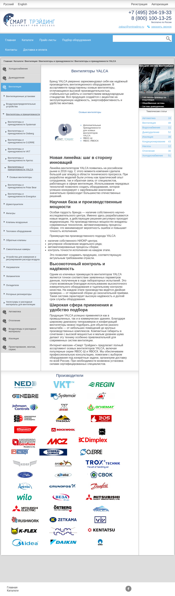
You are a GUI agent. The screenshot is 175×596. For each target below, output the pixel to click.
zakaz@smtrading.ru (131, 26)
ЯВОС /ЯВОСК (91, 140)
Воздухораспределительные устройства (21, 105)
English (22, 4)
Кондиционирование (156, 141)
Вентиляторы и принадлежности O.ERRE (21, 141)
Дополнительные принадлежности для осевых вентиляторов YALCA (92, 130)
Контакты (11, 49)
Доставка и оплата (35, 49)
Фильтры (10, 213)
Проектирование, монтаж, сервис (19, 348)
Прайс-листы (47, 40)
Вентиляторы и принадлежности (23, 114)
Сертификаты (93, 590)
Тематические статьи (122, 590)
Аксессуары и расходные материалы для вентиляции (20, 303)
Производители (119, 587)
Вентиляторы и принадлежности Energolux (22, 195)
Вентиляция (12, 87)
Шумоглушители (14, 204)
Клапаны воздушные (17, 222)
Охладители (12, 285)
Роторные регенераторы (18, 294)
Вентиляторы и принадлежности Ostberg (21, 132)
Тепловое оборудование (18, 231)
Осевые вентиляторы (21, 177)
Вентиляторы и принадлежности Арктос (20, 159)
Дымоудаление (14, 78)
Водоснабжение (156, 127)
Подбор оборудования (76, 40)
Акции (89, 587)
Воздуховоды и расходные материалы (19, 330)
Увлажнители (13, 276)
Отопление (11, 321)
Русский (8, 4)
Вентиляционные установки (20, 96)
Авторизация (159, 4)
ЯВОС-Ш (87, 138)
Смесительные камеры (18, 249)
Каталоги (27, 40)
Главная (10, 40)
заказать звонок (161, 26)
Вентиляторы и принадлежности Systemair (22, 123)
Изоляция (11, 339)
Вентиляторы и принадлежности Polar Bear (22, 186)
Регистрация (139, 4)
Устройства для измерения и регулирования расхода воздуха (23, 258)
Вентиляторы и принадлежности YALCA (20, 168)
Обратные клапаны (16, 240)
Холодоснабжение (15, 69)
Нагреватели (12, 267)
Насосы (156, 146)
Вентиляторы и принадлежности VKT (19, 150)
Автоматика (12, 312)
